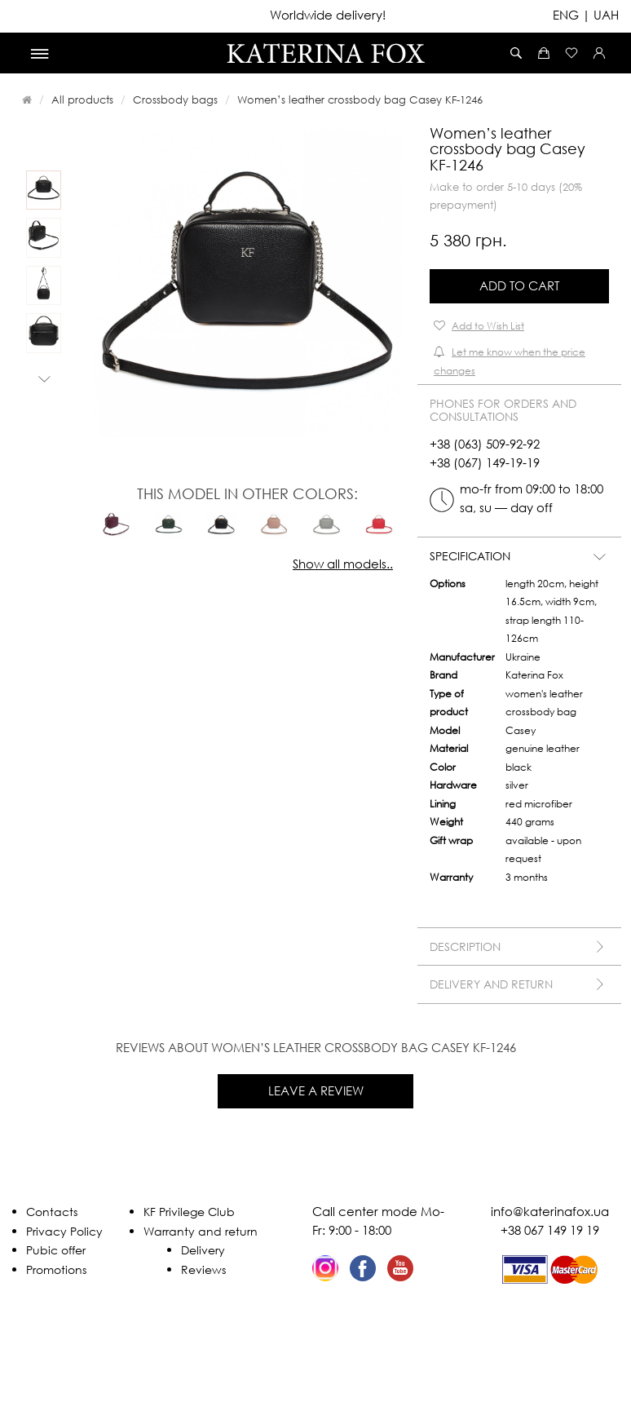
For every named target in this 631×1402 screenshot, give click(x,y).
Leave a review (316, 1090)
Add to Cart (519, 285)
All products (82, 99)
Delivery (203, 1250)
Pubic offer (56, 1250)
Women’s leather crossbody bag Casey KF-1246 (360, 99)
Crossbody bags (175, 99)
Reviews (203, 1269)
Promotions (56, 1269)
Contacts (51, 1211)
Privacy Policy (64, 1231)
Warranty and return (200, 1231)
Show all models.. (343, 563)
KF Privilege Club (189, 1211)
